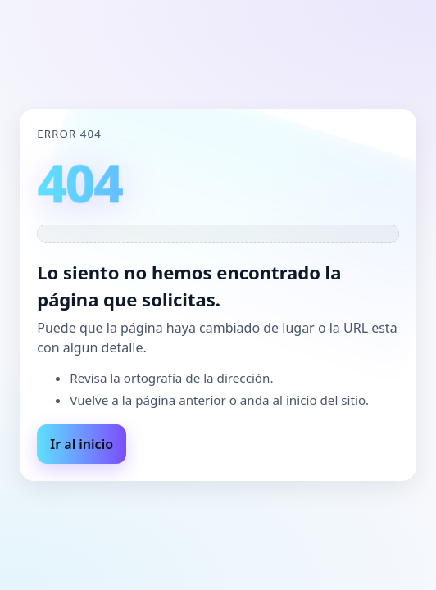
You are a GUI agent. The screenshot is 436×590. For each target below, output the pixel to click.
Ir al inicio (81, 444)
